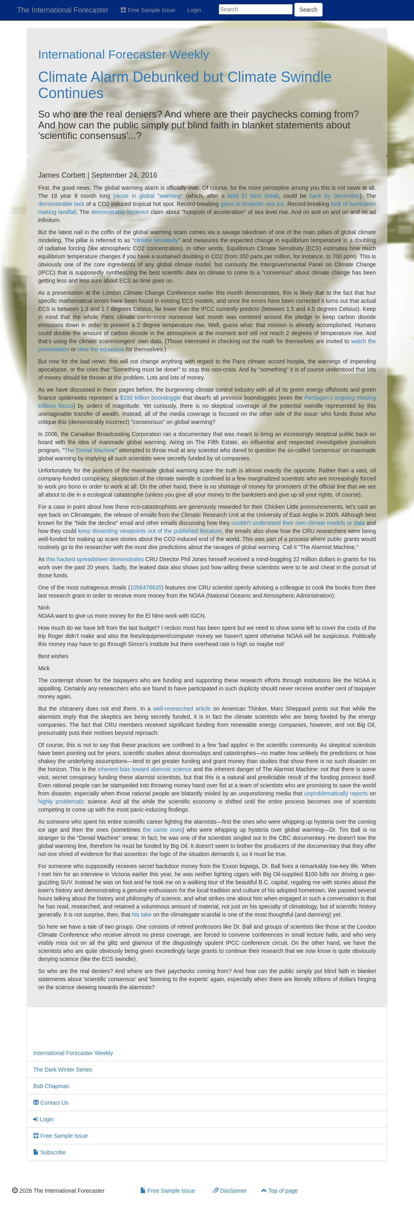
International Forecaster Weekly (123, 54)
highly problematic (61, 801)
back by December (335, 196)
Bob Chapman (51, 1086)
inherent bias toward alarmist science (144, 769)
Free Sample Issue (147, 10)
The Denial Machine (89, 450)
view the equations (101, 349)
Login (194, 10)
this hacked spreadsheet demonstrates (95, 559)
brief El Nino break (253, 196)
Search (308, 9)
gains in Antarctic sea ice (252, 204)
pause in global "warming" (148, 196)
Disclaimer (230, 1190)
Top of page (279, 1190)
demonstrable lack (61, 204)
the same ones (162, 830)
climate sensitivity (156, 240)
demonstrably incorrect (119, 212)
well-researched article (182, 708)
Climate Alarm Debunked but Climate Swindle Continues (185, 85)
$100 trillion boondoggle (150, 397)
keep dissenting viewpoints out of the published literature (150, 531)
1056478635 (146, 587)
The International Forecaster (62, 10)
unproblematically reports (336, 793)
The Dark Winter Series (62, 1069)
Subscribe (49, 1152)
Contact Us (50, 1102)
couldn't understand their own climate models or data (298, 523)
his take (142, 914)
